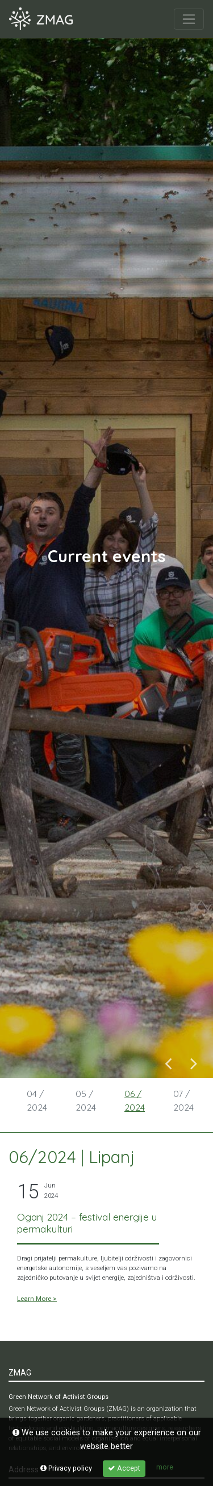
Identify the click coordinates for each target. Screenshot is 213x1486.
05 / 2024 (86, 1100)
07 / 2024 (183, 1100)
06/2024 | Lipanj (72, 1157)
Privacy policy (66, 1468)
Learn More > (37, 1299)
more (164, 1467)
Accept (124, 1468)
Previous (168, 1062)
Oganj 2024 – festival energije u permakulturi (87, 1223)
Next (194, 1062)
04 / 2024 (37, 1100)
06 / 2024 (134, 1100)
